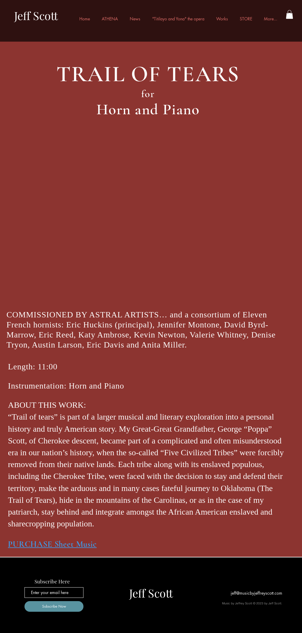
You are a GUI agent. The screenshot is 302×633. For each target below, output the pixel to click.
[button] (289, 14)
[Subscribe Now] (53, 606)
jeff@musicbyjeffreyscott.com (256, 593)
